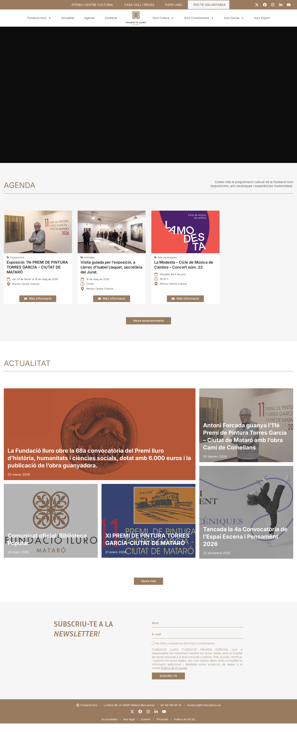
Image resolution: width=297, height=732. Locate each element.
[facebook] (140, 719)
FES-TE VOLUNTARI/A (209, 5)
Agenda (89, 18)
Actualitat (67, 18)
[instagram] (148, 719)
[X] (132, 719)
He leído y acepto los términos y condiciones (183, 649)
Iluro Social (234, 18)
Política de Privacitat (174, 673)
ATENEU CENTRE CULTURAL (92, 5)
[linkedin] (156, 719)
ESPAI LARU (173, 5)
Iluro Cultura (163, 18)
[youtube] (164, 719)
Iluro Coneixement (199, 18)
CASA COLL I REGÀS (139, 5)
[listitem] (99, 437)
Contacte (111, 18)
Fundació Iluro (39, 18)
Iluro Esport (262, 18)
